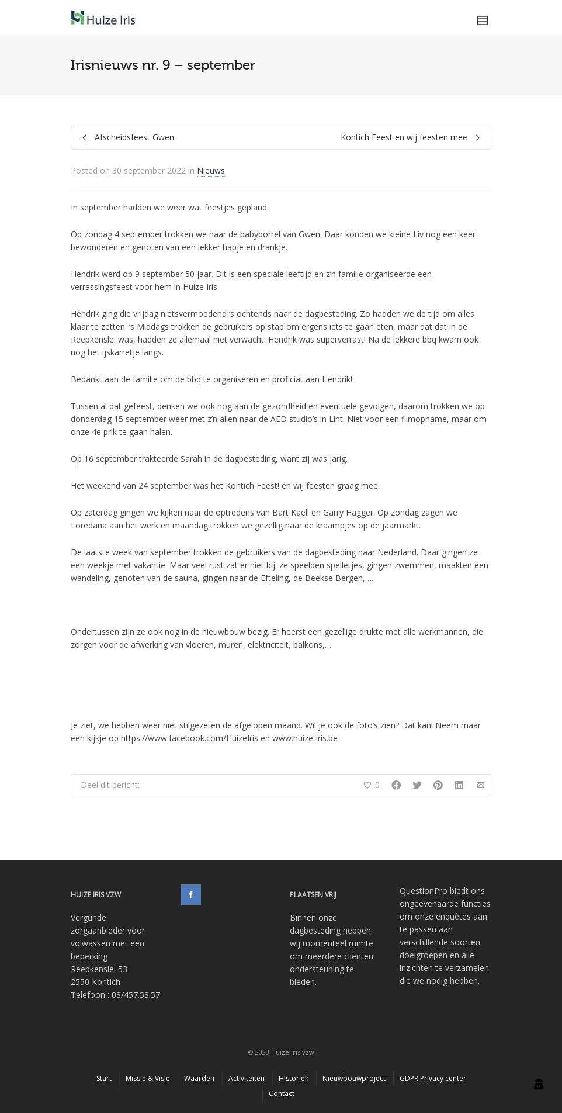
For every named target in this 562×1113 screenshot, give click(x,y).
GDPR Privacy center (433, 1078)
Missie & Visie (148, 1078)
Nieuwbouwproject (354, 1078)
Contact (281, 1093)
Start (104, 1078)
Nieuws (211, 170)
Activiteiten (246, 1078)
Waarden (199, 1078)
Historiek (293, 1078)
